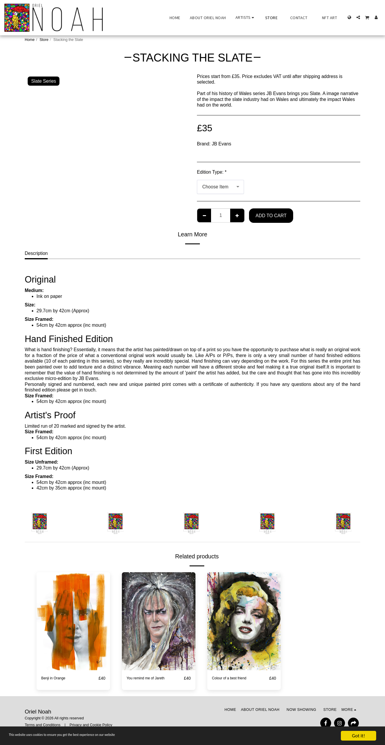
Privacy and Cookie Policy (90, 725)
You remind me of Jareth (152, 678)
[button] (245, 17)
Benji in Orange (57, 678)
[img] (73, 621)
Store (43, 40)
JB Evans (221, 143)
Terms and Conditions (42, 725)
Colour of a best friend (234, 678)
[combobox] (220, 187)
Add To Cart (270, 215)
